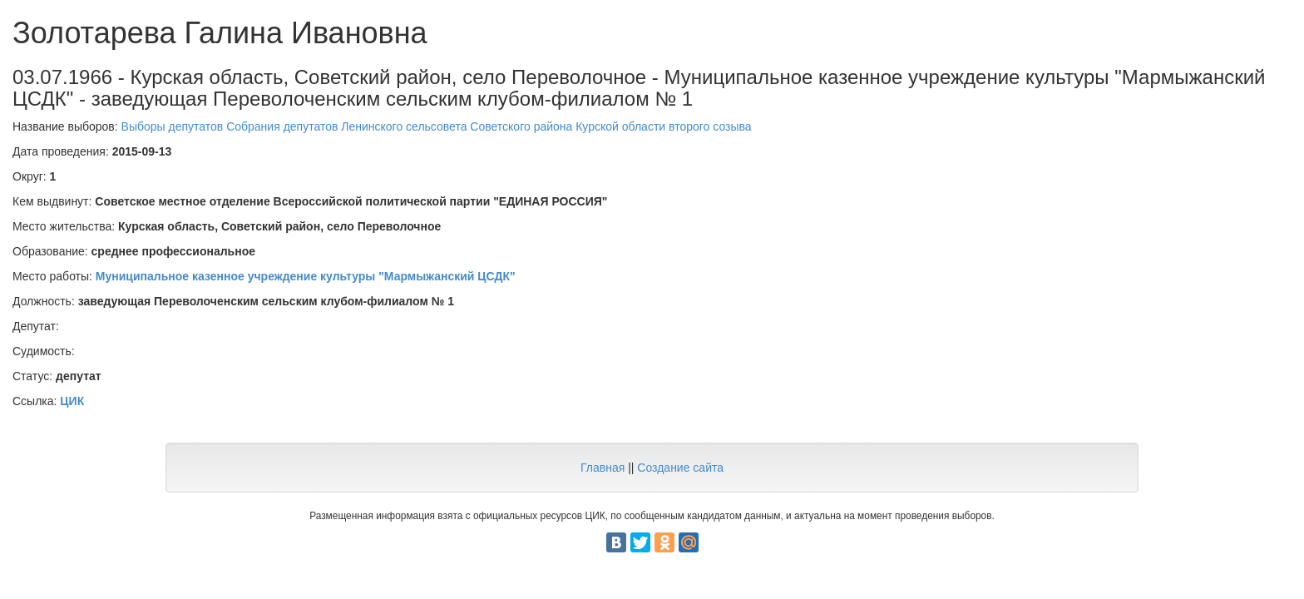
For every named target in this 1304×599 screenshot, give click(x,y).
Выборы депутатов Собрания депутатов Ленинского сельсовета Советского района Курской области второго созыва (436, 126)
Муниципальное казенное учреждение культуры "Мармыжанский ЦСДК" (306, 276)
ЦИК (72, 401)
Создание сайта (680, 467)
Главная (602, 467)
